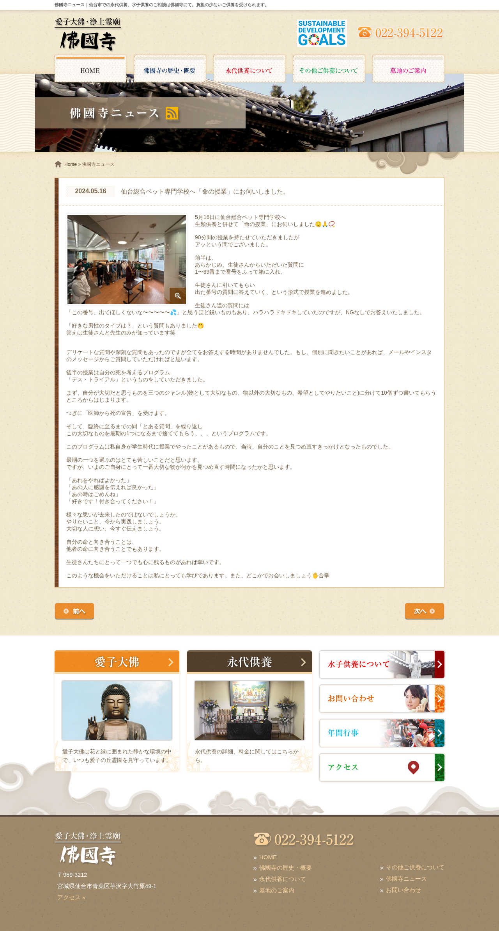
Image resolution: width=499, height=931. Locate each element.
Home (70, 164)
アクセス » (71, 897)
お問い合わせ (403, 889)
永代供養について (282, 879)
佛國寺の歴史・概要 (285, 867)
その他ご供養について (415, 867)
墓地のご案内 (276, 890)
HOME (268, 857)
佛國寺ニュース (406, 878)
